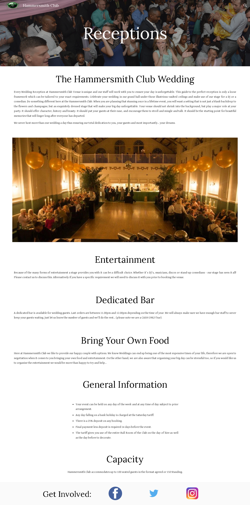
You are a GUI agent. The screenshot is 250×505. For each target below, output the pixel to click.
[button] (245, 5)
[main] (125, 33)
